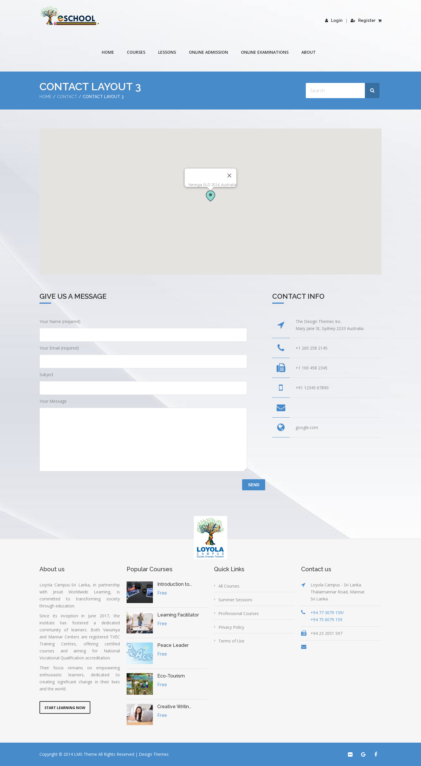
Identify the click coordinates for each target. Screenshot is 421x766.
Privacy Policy (231, 627)
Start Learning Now (64, 707)
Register (363, 20)
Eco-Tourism (171, 676)
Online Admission (208, 52)
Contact (67, 96)
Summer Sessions (235, 599)
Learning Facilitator (178, 615)
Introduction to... (174, 584)
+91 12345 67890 (312, 387)
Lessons (167, 52)
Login (333, 20)
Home (108, 52)
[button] (210, 196)
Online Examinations (265, 52)
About (308, 52)
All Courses (228, 586)
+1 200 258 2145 (311, 348)
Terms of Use (231, 641)
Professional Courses (238, 613)
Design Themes (154, 754)
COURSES (136, 52)
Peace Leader (173, 645)
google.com (307, 427)
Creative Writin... (174, 706)
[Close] (229, 176)
